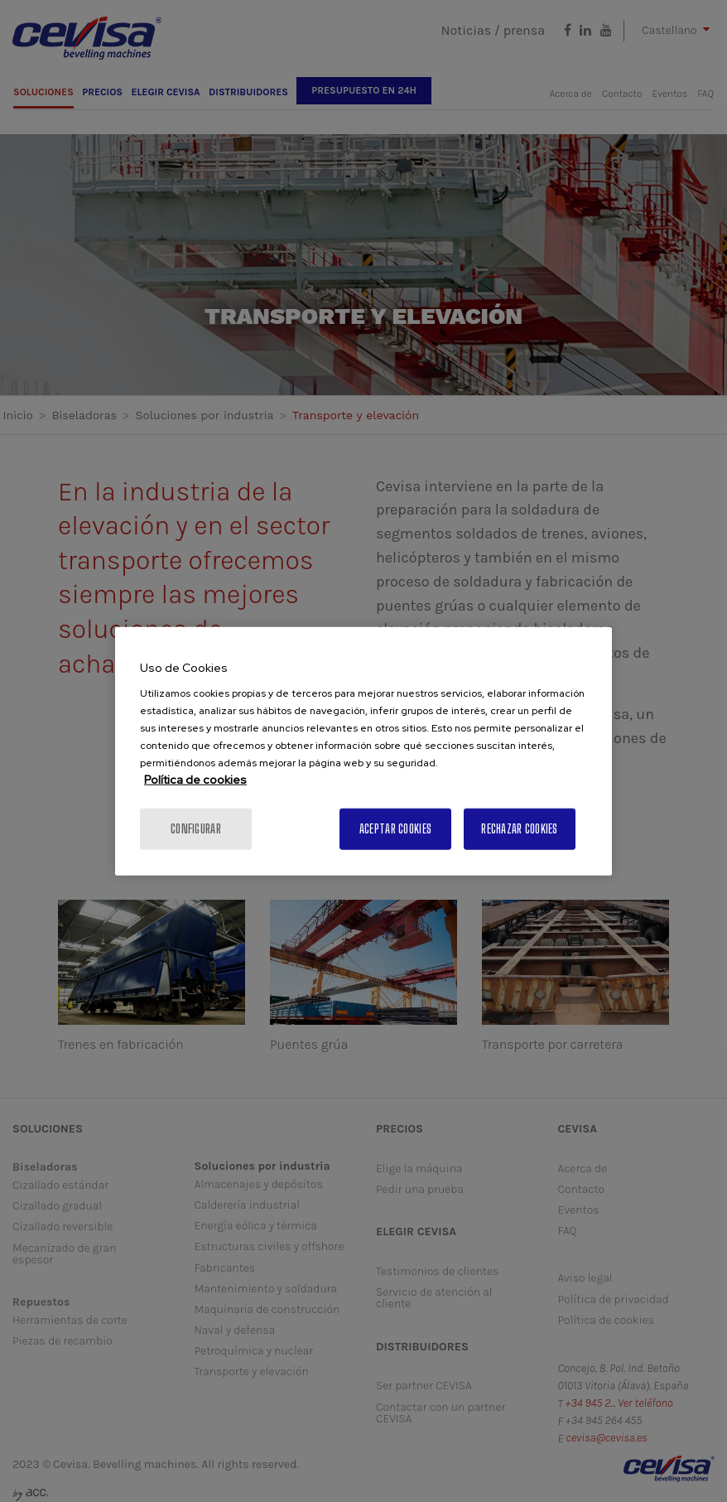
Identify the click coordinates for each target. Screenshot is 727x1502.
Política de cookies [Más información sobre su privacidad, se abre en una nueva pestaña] (195, 779)
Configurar (196, 829)
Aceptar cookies (395, 829)
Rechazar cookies (519, 829)
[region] (363, 751)
